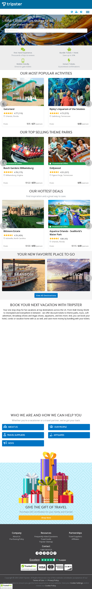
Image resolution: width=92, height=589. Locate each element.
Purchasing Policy (17, 539)
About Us (11, 426)
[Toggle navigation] (87, 12)
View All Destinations (46, 295)
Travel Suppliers (14, 434)
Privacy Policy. (53, 580)
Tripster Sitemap (46, 542)
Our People (58, 426)
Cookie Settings (76, 583)
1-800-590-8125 (46, 550)
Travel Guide (46, 539)
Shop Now (46, 517)
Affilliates (75, 539)
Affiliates (57, 434)
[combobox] (46, 30)
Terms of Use (38, 580)
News (9, 443)
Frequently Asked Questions (46, 536)
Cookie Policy (50, 585)
